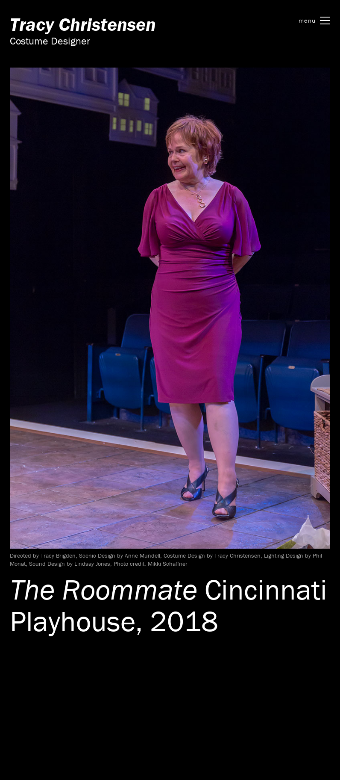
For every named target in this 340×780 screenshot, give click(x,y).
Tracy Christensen (83, 24)
